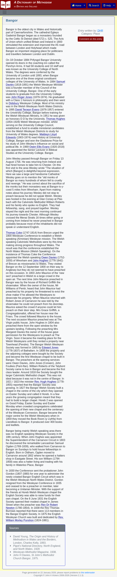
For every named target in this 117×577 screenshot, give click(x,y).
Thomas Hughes (55, 118)
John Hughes (40, 260)
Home (76, 5)
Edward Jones (50, 347)
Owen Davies (49, 257)
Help (107, 5)
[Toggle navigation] (4, 12)
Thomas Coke (14, 232)
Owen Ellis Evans (39, 146)
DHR (100, 30)
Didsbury (14, 103)
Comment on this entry (90, 39)
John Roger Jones (21, 97)
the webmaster (88, 572)
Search (94, 5)
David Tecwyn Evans (27, 109)
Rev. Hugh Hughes (45, 381)
